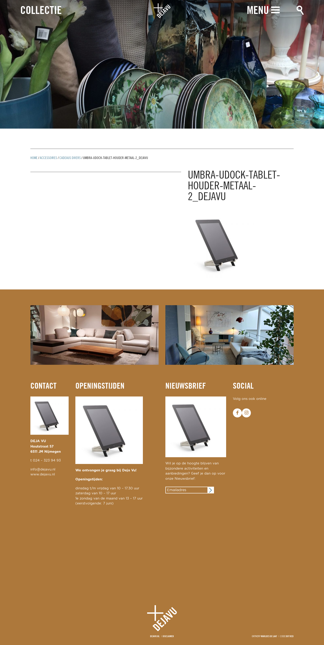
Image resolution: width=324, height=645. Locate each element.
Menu (258, 11)
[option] (162, 64)
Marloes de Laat (269, 636)
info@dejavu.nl (42, 469)
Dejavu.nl (155, 636)
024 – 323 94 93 (47, 460)
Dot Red (290, 636)
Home (34, 158)
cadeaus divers (70, 158)
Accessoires (48, 158)
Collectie (41, 11)
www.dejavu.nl (42, 474)
